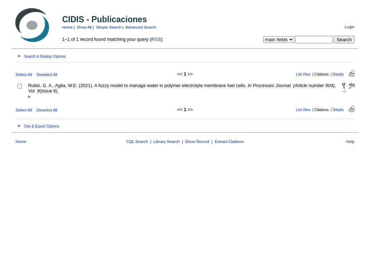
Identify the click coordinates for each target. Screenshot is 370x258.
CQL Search (137, 141)
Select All (23, 74)
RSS (155, 39)
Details (338, 74)
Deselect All (47, 74)
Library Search (167, 141)
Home (67, 27)
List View (303, 74)
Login (349, 27)
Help (350, 141)
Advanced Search (140, 27)
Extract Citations (229, 141)
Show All (84, 27)
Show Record (197, 141)
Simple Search (108, 27)
